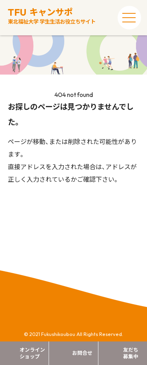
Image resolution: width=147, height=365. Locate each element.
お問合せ (82, 353)
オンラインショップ (32, 353)
